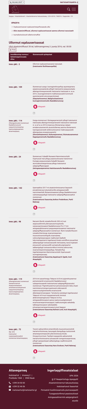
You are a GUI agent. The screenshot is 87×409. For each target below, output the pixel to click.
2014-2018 (51, 16)
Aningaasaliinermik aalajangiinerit (63, 397)
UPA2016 (15, 23)
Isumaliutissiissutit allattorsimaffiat (26, 35)
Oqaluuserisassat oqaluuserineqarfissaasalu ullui (31, 27)
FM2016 (59, 16)
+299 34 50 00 (18, 383)
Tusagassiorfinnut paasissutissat (63, 393)
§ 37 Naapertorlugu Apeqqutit (65, 379)
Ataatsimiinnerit (20, 16)
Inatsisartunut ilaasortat (67, 386)
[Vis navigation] (74, 9)
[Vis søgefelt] (68, 9)
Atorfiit (75, 401)
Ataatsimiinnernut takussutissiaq (36, 16)
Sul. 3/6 (12, 332)
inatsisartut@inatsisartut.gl (24, 390)
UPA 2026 (73, 375)
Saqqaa (11, 16)
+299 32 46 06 (18, 386)
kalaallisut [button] (16, 2)
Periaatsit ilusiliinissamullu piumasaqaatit (59, 390)
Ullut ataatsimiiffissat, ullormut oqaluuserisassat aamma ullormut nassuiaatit (43, 31)
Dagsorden (66, 16)
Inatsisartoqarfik (69, 2)
